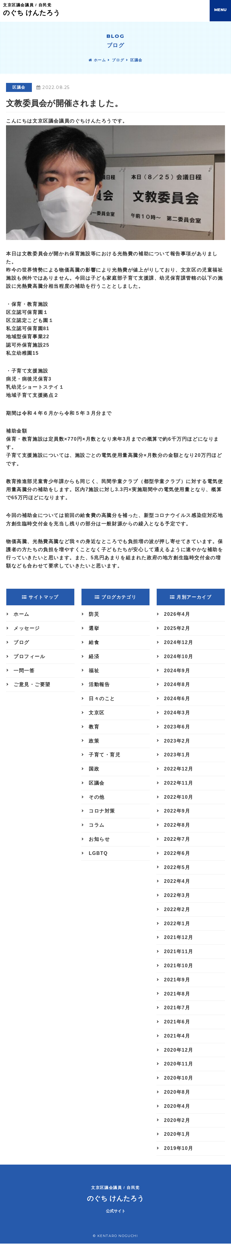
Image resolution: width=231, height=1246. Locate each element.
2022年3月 (177, 896)
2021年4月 (177, 1038)
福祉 (94, 670)
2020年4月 (177, 1108)
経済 (94, 656)
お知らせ (99, 840)
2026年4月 (177, 614)
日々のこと (102, 699)
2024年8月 (177, 685)
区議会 (136, 60)
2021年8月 (177, 995)
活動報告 (99, 685)
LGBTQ (98, 854)
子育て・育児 (105, 755)
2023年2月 (177, 741)
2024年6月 (177, 699)
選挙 (94, 628)
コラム (97, 826)
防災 (94, 614)
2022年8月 (177, 826)
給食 (94, 642)
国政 (94, 769)
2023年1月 (177, 755)
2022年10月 (178, 798)
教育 (94, 727)
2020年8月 (177, 1094)
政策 (94, 741)
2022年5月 (177, 868)
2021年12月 (178, 939)
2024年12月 (178, 642)
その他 (97, 798)
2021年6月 (177, 1023)
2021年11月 (178, 953)
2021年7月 (177, 1009)
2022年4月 (177, 882)
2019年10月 (178, 1150)
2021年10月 (178, 967)
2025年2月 (177, 628)
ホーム (97, 60)
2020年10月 (178, 1080)
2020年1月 (177, 1136)
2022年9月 (177, 812)
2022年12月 (178, 769)
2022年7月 (177, 840)
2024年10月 (178, 656)
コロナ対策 (102, 812)
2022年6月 (177, 854)
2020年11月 (178, 1066)
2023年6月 (177, 727)
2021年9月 (177, 981)
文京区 (97, 713)
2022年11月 (178, 783)
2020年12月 (178, 1052)
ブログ (118, 60)
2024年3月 (177, 713)
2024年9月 (177, 670)
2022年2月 (177, 910)
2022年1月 (177, 925)
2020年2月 (177, 1122)
